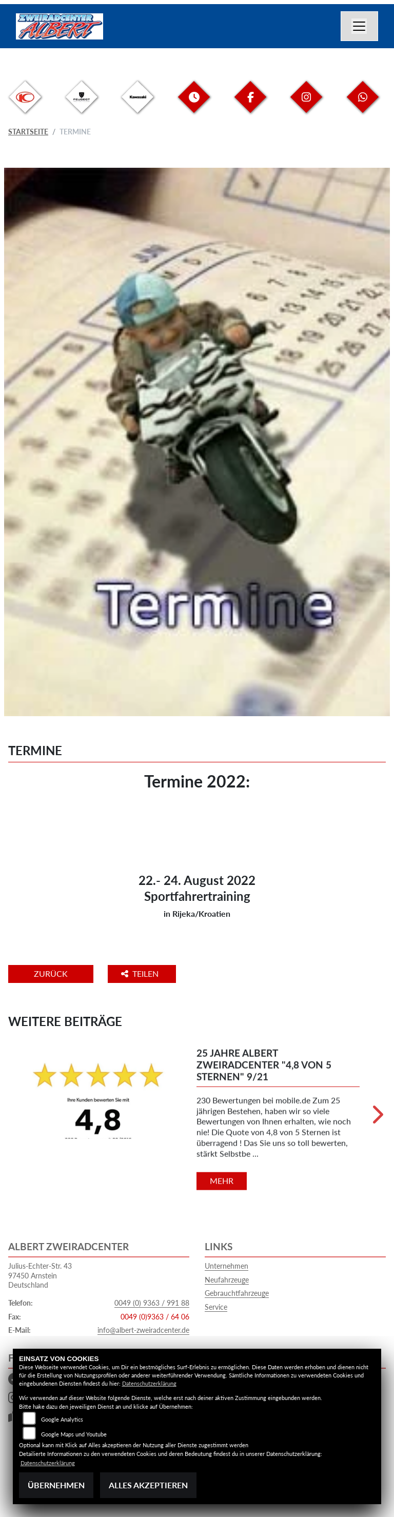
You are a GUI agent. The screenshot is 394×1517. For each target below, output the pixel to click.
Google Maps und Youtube (74, 1434)
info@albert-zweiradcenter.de (143, 1330)
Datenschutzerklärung (149, 1383)
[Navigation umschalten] (360, 26)
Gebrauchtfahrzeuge (237, 1293)
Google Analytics (62, 1419)
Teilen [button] (141, 973)
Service (216, 1307)
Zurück (51, 973)
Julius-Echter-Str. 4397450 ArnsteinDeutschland (40, 1275)
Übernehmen (56, 1485)
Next (376, 1118)
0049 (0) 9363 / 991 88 (151, 1302)
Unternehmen (226, 1266)
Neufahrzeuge (227, 1279)
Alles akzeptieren (148, 1485)
